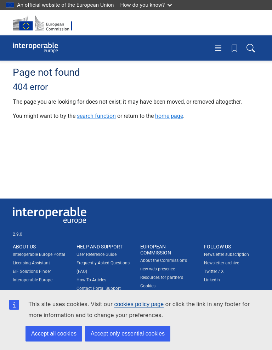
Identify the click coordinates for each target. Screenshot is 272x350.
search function (96, 116)
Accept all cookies (53, 334)
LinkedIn (212, 279)
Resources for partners (161, 277)
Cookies (147, 285)
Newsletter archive (221, 262)
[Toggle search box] (250, 48)
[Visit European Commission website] (44, 23)
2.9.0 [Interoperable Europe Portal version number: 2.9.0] (17, 234)
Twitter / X (214, 271)
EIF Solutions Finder (32, 271)
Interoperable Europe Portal (39, 254)
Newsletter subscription (226, 254)
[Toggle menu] (218, 48)
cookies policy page (139, 304)
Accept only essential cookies (128, 334)
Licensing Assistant (31, 262)
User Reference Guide (96, 254)
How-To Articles (91, 279)
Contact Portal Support (98, 288)
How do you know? (146, 5)
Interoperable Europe (32, 279)
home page (169, 116)
